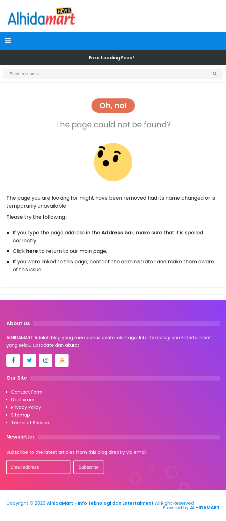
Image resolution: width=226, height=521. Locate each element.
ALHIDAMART (205, 507)
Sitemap (20, 415)
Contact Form (27, 392)
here (32, 251)
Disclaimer (22, 399)
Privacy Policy (26, 407)
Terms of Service (30, 422)
